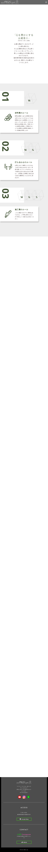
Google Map (25, 819)
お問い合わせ (24, 842)
